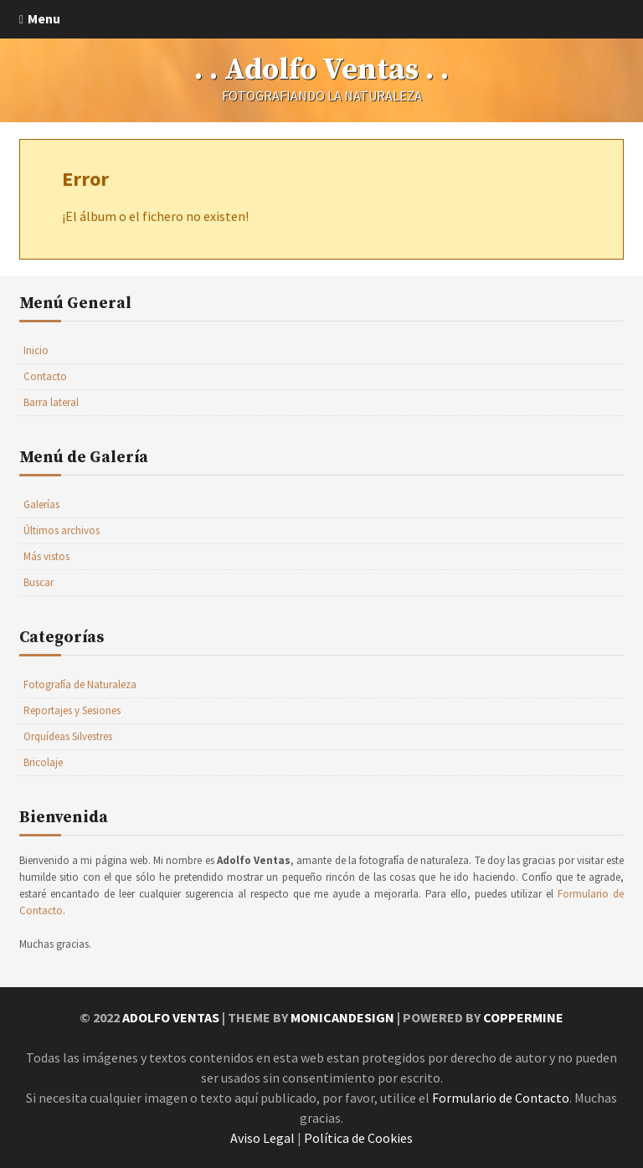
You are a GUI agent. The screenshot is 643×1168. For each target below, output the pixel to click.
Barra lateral (51, 402)
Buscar (38, 582)
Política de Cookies (358, 1137)
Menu (44, 18)
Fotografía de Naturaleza (79, 684)
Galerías (41, 504)
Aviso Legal (262, 1137)
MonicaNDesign (342, 1017)
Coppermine (523, 1017)
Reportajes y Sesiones (72, 710)
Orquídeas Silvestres (67, 736)
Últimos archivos (61, 530)
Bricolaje (43, 762)
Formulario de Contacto (500, 1097)
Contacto (45, 376)
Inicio (36, 350)
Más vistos (46, 556)
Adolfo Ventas (170, 1017)
